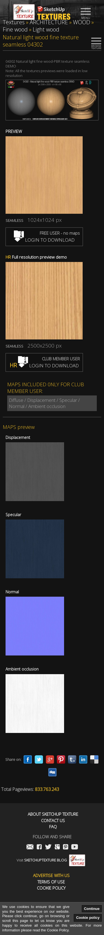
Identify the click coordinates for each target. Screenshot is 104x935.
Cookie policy (88, 917)
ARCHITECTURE (49, 22)
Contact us (53, 820)
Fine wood (15, 29)
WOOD (81, 22)
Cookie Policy (51, 888)
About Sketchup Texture (53, 814)
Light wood (46, 29)
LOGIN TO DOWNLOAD (44, 240)
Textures (14, 22)
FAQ (53, 826)
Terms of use (51, 882)
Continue (92, 909)
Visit (51, 860)
